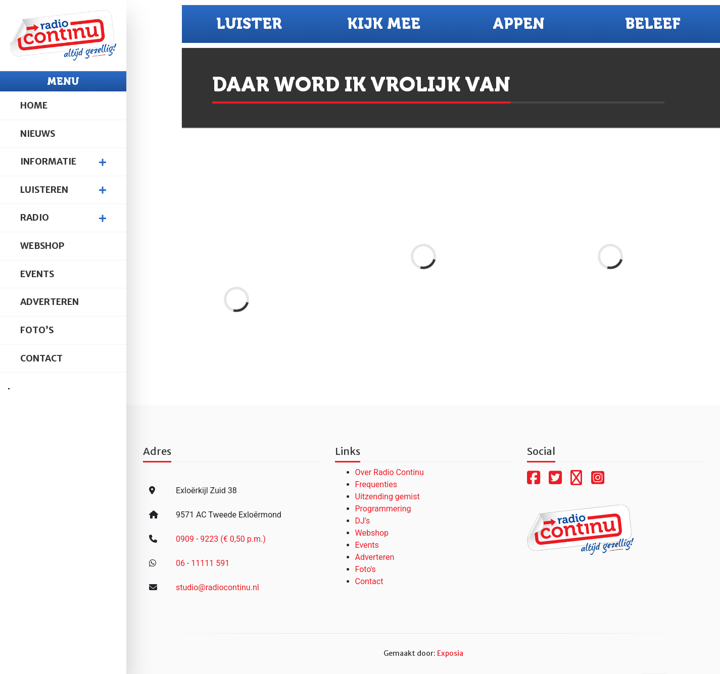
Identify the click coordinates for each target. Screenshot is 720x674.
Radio (34, 217)
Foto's (365, 569)
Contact (41, 358)
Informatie (48, 161)
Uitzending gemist (387, 496)
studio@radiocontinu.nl (217, 587)
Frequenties (376, 484)
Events (37, 274)
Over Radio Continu (389, 472)
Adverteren (49, 301)
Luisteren (44, 189)
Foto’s (37, 330)
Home (33, 105)
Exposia (450, 653)
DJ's (362, 521)
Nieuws (37, 133)
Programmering (383, 508)
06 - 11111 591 (202, 563)
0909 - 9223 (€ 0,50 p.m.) (221, 539)
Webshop (42, 245)
